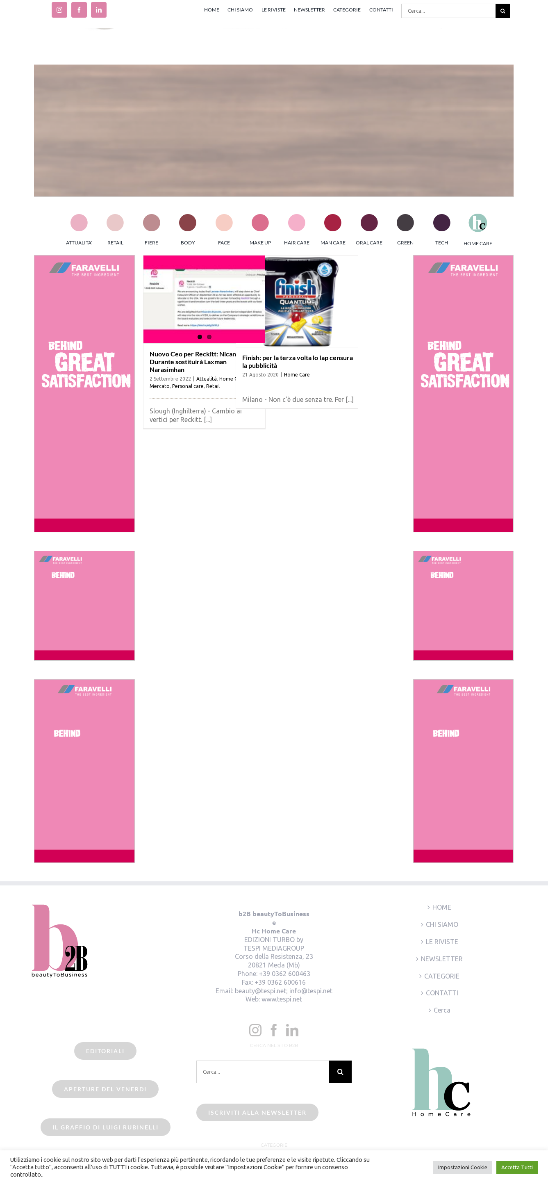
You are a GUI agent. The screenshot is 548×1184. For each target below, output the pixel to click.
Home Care (297, 374)
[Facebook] (274, 1030)
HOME (441, 907)
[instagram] (59, 10)
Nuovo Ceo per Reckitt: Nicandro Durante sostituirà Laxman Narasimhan (198, 361)
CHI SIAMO (442, 924)
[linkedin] (99, 10)
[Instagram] (255, 1030)
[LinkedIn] (292, 1030)
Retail (213, 386)
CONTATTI (442, 993)
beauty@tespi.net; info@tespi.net (283, 991)
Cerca (442, 1010)
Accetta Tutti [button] (517, 1167)
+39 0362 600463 (284, 973)
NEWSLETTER (442, 959)
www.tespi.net (281, 999)
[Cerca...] (448, 11)
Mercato (160, 386)
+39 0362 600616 (280, 982)
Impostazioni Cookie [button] (462, 1167)
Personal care (188, 386)
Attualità (206, 378)
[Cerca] (503, 11)
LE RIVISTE (442, 941)
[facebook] (79, 10)
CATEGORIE (441, 976)
